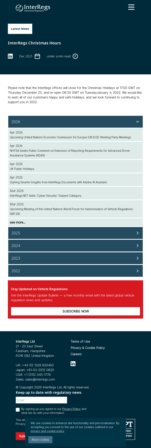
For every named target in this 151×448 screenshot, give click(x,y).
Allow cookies (40, 439)
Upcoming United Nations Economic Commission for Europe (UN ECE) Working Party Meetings (70, 137)
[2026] (75, 121)
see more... (18, 222)
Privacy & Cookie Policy (88, 348)
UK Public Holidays (22, 168)
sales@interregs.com (40, 379)
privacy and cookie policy (47, 431)
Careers (76, 354)
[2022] (75, 271)
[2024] (75, 245)
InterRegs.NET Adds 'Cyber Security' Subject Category (45, 195)
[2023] (75, 258)
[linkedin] (10, 56)
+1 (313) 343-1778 (37, 375)
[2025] (75, 233)
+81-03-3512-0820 (40, 370)
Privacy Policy (71, 409)
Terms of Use (80, 341)
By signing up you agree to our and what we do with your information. (53, 410)
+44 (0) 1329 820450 (38, 365)
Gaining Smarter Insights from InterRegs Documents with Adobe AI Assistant (58, 182)
